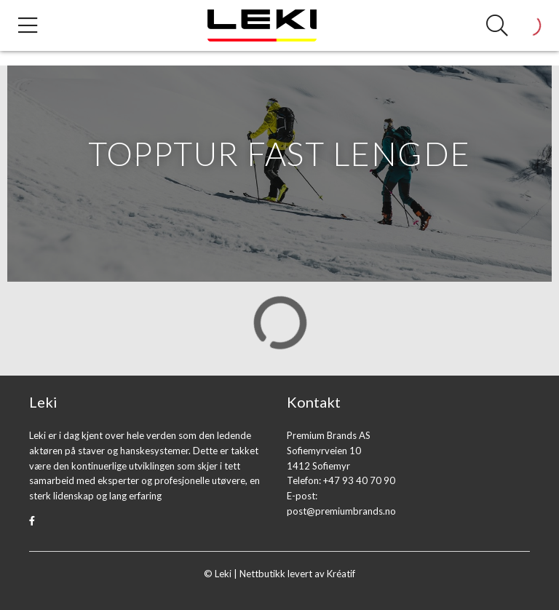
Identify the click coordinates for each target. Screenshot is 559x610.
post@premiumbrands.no (341, 511)
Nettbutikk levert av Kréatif (297, 573)
